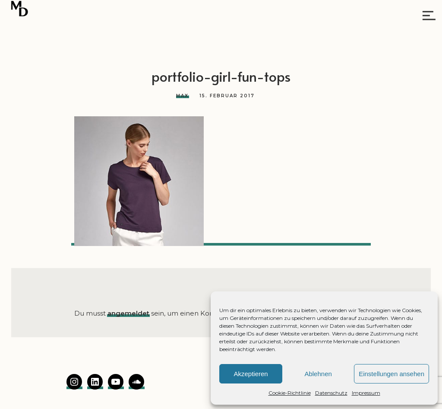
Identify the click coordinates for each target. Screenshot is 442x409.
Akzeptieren (251, 373)
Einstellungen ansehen (391, 373)
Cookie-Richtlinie (289, 393)
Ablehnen (318, 373)
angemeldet (128, 313)
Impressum (366, 393)
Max (182, 96)
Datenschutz (331, 393)
